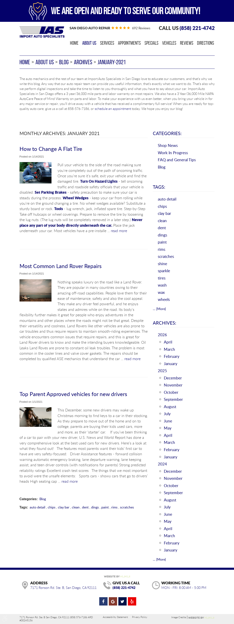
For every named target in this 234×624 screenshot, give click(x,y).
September (173, 399)
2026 (162, 334)
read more (119, 230)
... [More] (159, 308)
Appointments (129, 43)
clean (76, 507)
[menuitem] (74, 43)
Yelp (132, 601)
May (168, 428)
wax (161, 292)
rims (114, 507)
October (171, 392)
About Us (89, 43)
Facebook (103, 601)
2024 (162, 464)
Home (74, 43)
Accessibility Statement (115, 617)
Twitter (122, 601)
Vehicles (169, 43)
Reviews (186, 43)
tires (161, 278)
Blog (64, 62)
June (168, 421)
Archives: (164, 323)
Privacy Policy (139, 617)
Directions (205, 43)
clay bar (63, 507)
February (171, 356)
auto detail (37, 507)
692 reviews (141, 28)
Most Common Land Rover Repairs (61, 266)
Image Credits (178, 617)
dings (95, 507)
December (173, 378)
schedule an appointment (113, 108)
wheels (164, 299)
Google (113, 601)
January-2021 (112, 62)
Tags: (159, 187)
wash (162, 285)
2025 (162, 370)
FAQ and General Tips (177, 159)
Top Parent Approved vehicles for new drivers (73, 394)
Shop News (168, 145)
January (170, 363)
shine (162, 263)
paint (105, 507)
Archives (83, 62)
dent (85, 507)
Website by (201, 618)
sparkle (164, 270)
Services (107, 43)
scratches (127, 507)
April (168, 342)
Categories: (167, 133)
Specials (151, 43)
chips (51, 507)
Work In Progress (173, 152)
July (167, 413)
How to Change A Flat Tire (51, 148)
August (170, 406)
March (169, 349)
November (173, 385)
